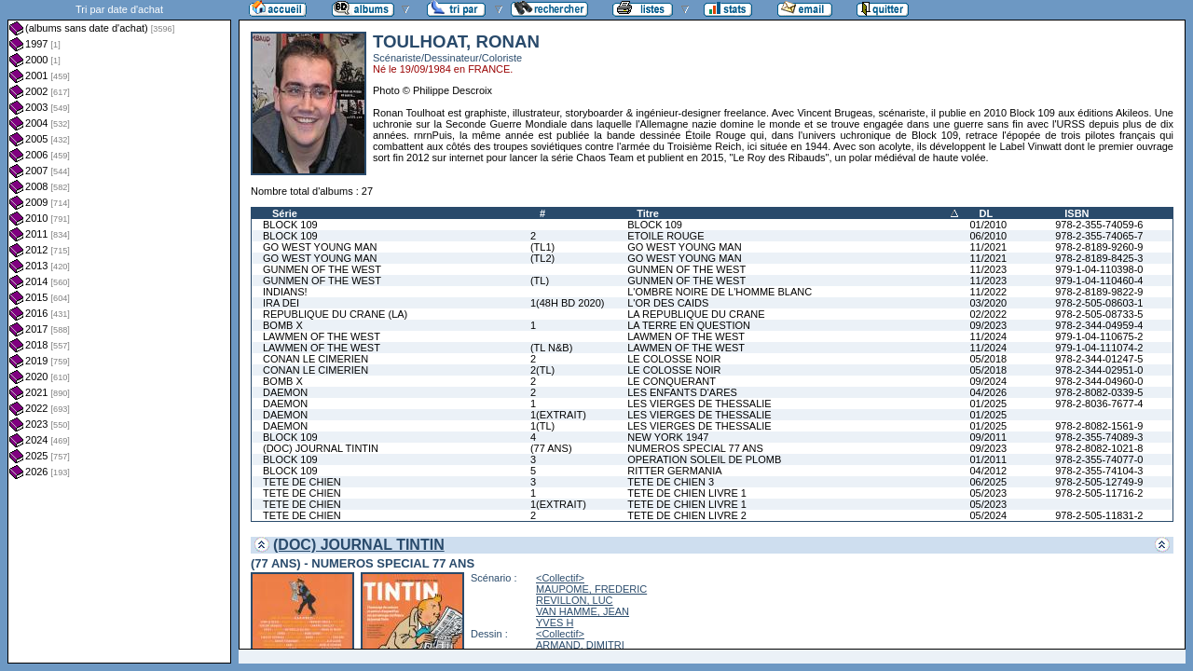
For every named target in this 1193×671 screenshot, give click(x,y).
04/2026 (988, 392)
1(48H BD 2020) (567, 302)
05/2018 (988, 358)
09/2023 (988, 325)
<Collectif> (560, 577)
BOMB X (283, 325)
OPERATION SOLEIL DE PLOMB (704, 459)
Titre (648, 213)
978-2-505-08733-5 (1099, 314)
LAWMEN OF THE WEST (321, 336)
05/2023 (988, 493)
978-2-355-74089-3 (1099, 437)
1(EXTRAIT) (558, 414)
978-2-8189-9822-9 (1099, 291)
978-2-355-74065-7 (1099, 235)
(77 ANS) (551, 448)
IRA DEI (281, 302)
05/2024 (988, 515)
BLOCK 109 (290, 224)
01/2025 (988, 403)
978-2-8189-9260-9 (1099, 247)
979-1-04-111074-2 (1099, 347)
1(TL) (542, 425)
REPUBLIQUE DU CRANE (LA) (335, 314)
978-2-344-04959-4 (1099, 325)
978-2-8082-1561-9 (1099, 425)
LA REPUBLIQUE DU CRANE (695, 314)
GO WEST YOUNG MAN (320, 247)
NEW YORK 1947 (667, 437)
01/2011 (988, 459)
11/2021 (988, 247)
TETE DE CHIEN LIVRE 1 (687, 493)
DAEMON (285, 392)
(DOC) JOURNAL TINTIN (320, 448)
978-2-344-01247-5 (1099, 358)
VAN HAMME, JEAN (582, 611)
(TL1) (542, 247)
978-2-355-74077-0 (1099, 459)
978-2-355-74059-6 (1099, 224)
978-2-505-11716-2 (1099, 493)
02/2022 (988, 314)
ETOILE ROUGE (665, 235)
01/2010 (988, 224)
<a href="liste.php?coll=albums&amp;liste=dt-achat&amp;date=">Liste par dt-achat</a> (119, 332)
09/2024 (988, 381)
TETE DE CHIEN (302, 481)
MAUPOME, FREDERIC (591, 589)
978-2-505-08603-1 (1099, 302)
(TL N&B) (551, 347)
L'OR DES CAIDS (667, 302)
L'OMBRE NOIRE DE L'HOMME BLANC (719, 291)
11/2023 (988, 269)
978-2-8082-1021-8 (1099, 448)
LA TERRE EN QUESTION (688, 325)
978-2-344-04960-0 (1099, 381)
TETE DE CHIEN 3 (670, 481)
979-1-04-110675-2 (1099, 336)
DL (986, 213)
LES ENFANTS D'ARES (682, 392)
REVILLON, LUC (574, 600)
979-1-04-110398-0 (1099, 269)
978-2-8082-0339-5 (1099, 392)
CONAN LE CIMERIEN (315, 358)
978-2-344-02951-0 (1099, 370)
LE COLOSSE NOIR (673, 358)
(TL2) (542, 258)
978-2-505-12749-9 (1099, 481)
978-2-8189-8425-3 (1099, 258)
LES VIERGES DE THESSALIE (699, 403)
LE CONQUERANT (671, 381)
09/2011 (988, 437)
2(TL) (542, 370)
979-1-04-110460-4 (1099, 280)
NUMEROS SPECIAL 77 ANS (695, 448)
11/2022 (988, 291)
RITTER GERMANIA (674, 470)
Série (284, 213)
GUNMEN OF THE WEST (322, 269)
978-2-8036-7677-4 (1099, 403)
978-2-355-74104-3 (1099, 470)
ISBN (1076, 213)
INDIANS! (285, 291)
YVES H (554, 622)
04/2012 (988, 470)
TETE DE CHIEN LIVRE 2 (687, 515)
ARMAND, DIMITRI (580, 644)
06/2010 (988, 235)
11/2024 (988, 336)
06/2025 (988, 481)
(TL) (539, 280)
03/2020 (988, 302)
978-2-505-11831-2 (1099, 515)
